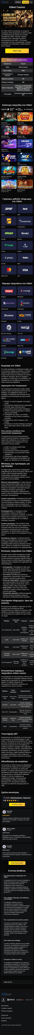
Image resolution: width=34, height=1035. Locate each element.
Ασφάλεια (4, 1020)
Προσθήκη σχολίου (17, 804)
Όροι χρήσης (4, 1005)
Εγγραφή (25, 2)
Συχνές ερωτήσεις (6, 1018)
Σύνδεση (18, 2)
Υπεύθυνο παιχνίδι (6, 1008)
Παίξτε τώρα (17, 51)
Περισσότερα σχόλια (17, 863)
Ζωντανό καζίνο (13, 109)
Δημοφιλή (5, 109)
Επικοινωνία (4, 1015)
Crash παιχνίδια (21, 109)
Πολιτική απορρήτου (7, 1011)
